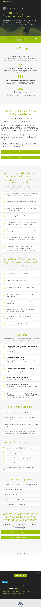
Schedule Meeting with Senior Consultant (20, 157)
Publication (4, 591)
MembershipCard (5, 593)
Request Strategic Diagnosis (20, 152)
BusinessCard (26, 591)
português (38, 585)
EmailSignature (20, 593)
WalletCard (13, 593)
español (30, 585)
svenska (27, 585)
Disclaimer (37, 597)
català (34, 585)
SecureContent (11, 591)
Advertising (19, 591)
